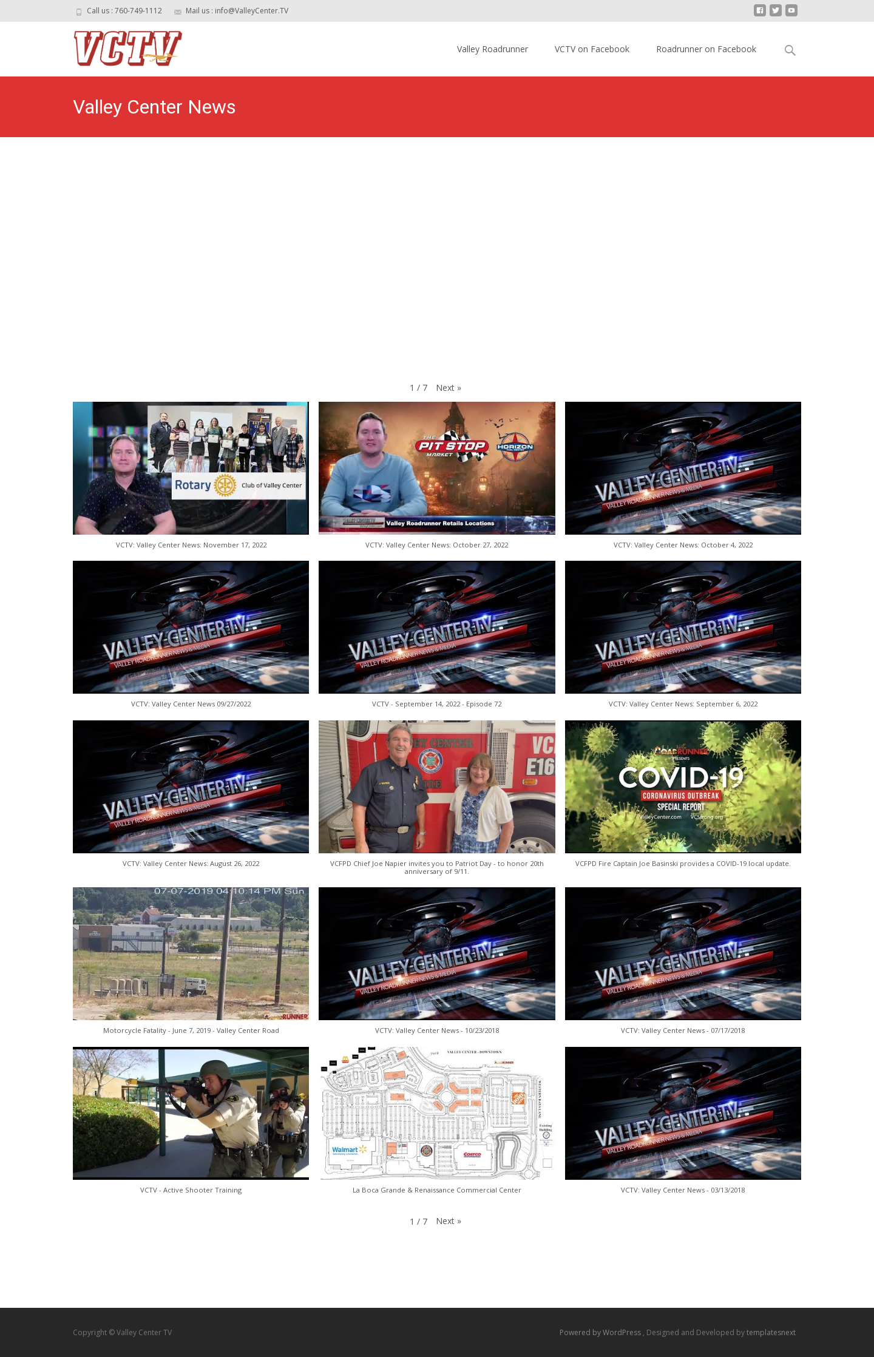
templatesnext (771, 1332)
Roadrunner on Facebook (706, 49)
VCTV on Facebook (592, 49)
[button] (448, 387)
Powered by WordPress (601, 1332)
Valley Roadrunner (492, 49)
